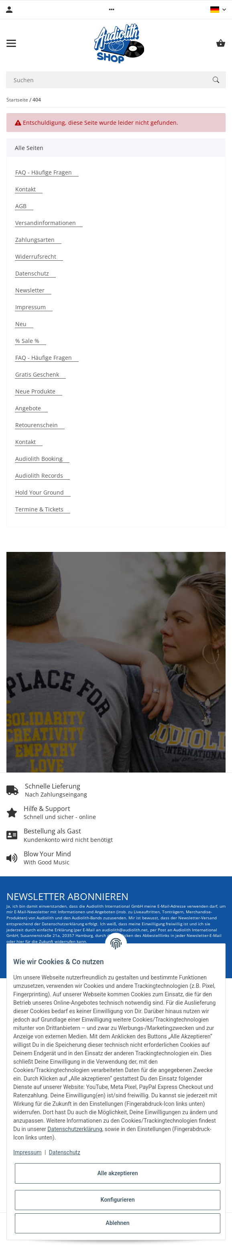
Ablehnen (117, 1223)
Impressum (27, 1152)
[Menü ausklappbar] (11, 43)
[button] (111, 9)
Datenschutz (64, 1152)
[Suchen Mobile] (106, 80)
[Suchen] (216, 79)
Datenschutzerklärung (74, 1129)
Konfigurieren (117, 1199)
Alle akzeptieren (117, 1173)
